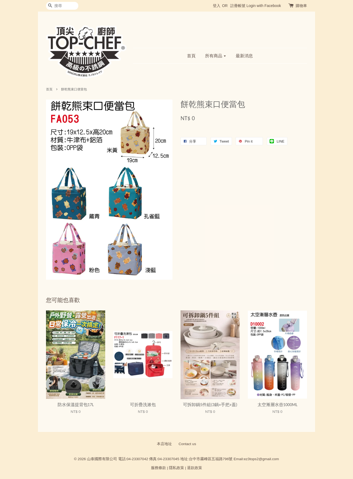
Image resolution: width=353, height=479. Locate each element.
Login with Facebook (263, 5)
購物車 (301, 5)
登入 (216, 5)
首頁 (191, 56)
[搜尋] (62, 6)
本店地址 (164, 444)
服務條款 (158, 468)
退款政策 (194, 468)
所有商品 (215, 56)
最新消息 (244, 56)
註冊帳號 (237, 5)
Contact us (187, 444)
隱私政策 (176, 468)
